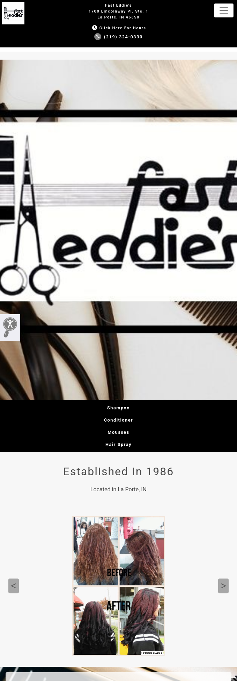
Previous (13, 585)
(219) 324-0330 (118, 36)
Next (223, 585)
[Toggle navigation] (224, 10)
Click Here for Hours (118, 28)
